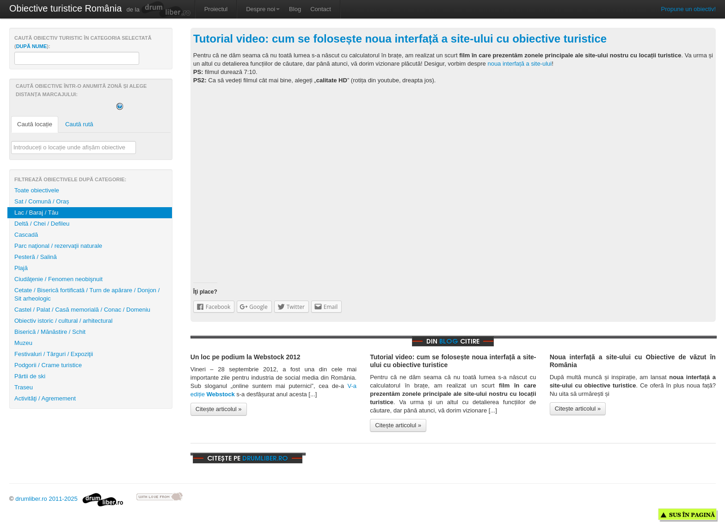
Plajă (21, 267)
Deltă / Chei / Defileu (41, 223)
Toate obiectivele (36, 190)
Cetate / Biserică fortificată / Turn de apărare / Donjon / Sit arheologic (87, 294)
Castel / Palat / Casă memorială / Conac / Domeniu (82, 309)
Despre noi (263, 9)
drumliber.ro (265, 458)
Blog (295, 9)
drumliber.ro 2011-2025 (69, 498)
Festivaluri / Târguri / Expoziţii (53, 354)
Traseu (23, 387)
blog (448, 341)
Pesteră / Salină (35, 256)
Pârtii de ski (29, 376)
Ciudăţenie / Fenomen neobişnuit (58, 279)
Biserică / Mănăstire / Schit (50, 331)
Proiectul (216, 9)
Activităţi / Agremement (45, 398)
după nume (31, 46)
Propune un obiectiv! (688, 9)
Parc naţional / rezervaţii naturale (58, 245)
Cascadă (26, 234)
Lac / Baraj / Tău (36, 212)
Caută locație (34, 124)
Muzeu (23, 342)
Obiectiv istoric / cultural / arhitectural (63, 320)
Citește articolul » (219, 409)
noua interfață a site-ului (519, 63)
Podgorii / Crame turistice (48, 365)
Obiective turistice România (65, 8)
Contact (320, 9)
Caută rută (79, 124)
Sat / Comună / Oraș (41, 201)
